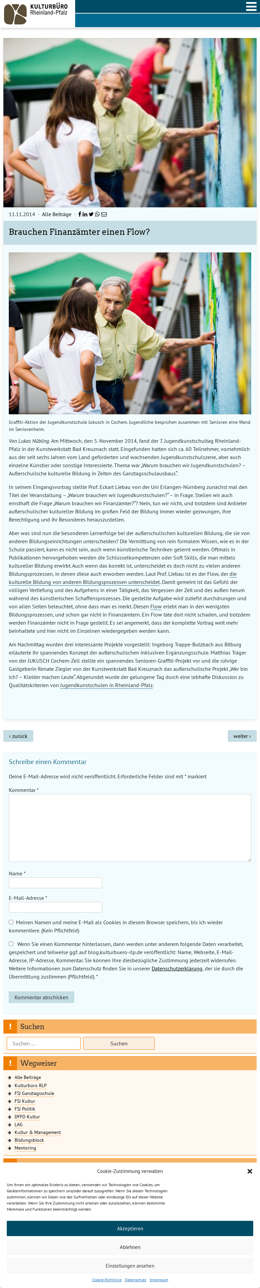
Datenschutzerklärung (177, 968)
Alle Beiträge (56, 214)
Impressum (159, 1279)
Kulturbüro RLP (31, 1085)
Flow (156, 606)
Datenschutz (135, 1279)
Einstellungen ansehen (130, 1266)
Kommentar (24, 790)
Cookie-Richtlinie (107, 1279)
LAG (19, 1124)
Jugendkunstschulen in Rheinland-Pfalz (106, 685)
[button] (249, 1171)
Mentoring (25, 1147)
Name (17, 873)
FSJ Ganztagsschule (34, 1093)
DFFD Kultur (27, 1116)
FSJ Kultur (25, 1101)
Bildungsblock (29, 1140)
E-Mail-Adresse (28, 897)
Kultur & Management (38, 1132)
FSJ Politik (25, 1108)
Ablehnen (130, 1247)
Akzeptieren (130, 1228)
